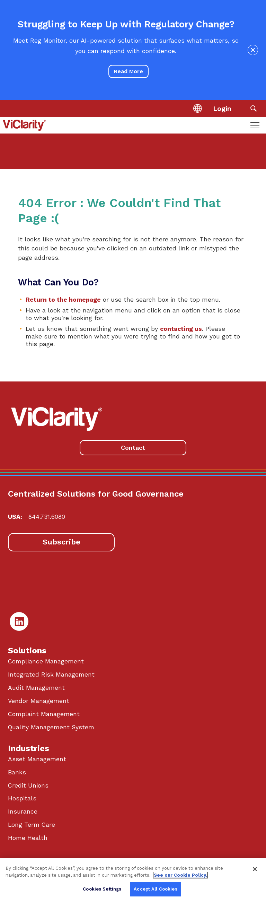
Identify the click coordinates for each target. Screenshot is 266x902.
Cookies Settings (102, 889)
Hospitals (22, 798)
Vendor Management (38, 700)
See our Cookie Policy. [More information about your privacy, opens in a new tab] (180, 875)
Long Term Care (31, 824)
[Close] (255, 869)
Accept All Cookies (155, 889)
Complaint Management (44, 714)
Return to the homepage (63, 299)
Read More (128, 71)
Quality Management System (51, 727)
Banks (17, 772)
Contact (133, 447)
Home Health (27, 837)
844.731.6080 (46, 516)
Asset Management (37, 759)
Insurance (22, 811)
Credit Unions (28, 785)
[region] (133, 880)
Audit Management (36, 687)
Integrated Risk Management (51, 674)
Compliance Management (46, 661)
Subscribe (61, 542)
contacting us (181, 328)
